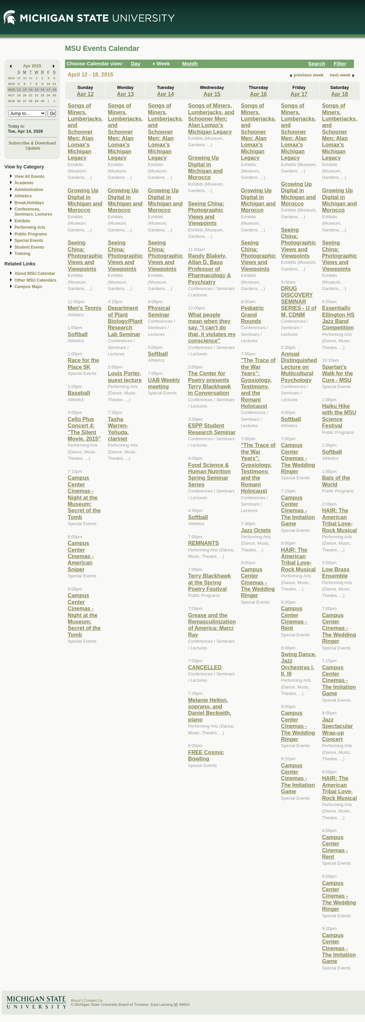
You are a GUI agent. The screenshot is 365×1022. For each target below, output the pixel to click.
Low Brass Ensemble (336, 572)
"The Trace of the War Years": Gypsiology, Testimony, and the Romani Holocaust (258, 383)
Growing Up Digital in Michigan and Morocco (85, 200)
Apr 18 (339, 94)
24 (48, 95)
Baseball (79, 393)
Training (22, 253)
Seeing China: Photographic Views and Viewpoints (85, 255)
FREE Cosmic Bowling (206, 755)
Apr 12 (85, 94)
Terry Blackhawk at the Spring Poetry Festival (209, 582)
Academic (24, 183)
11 (54, 84)
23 (42, 95)
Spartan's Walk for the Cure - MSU (337, 373)
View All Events (29, 176)
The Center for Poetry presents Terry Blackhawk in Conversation (209, 383)
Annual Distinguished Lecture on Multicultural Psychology (299, 367)
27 (25, 101)
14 (30, 89)
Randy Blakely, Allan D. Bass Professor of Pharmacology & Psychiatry (209, 269)
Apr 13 (125, 94)
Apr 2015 (32, 65)
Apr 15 (211, 94)
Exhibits (22, 221)
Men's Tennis (85, 308)
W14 (11, 78)
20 (25, 95)
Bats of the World (336, 481)
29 (19, 78)
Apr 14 (165, 94)
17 (48, 89)
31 (30, 78)
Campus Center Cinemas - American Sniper (81, 556)
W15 (11, 84)
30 (25, 78)
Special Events (28, 240)
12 (19, 89)
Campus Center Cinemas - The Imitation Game (298, 510)
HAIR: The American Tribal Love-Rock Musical (298, 559)
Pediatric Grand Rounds (252, 314)
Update (33, 148)
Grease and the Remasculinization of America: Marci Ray (212, 625)
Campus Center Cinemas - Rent (294, 618)
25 (54, 95)
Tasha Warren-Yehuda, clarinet (118, 429)
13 (25, 89)
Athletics (23, 196)
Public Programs (30, 234)
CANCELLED (205, 667)
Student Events (29, 247)
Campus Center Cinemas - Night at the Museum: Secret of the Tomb (84, 497)
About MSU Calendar (34, 273)
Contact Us (93, 1000)
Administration (28, 189)
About (76, 1000)
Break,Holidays (29, 202)
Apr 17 (299, 94)
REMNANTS (203, 543)
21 (30, 95)
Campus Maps (28, 286)
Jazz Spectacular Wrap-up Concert (337, 729)
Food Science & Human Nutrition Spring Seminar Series (209, 474)
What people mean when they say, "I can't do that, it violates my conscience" (212, 328)
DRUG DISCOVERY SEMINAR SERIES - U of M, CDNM (299, 301)
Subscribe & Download (32, 143)
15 (36, 89)
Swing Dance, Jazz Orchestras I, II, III (299, 664)
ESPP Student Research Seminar (212, 428)
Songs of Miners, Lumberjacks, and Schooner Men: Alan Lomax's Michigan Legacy (85, 131)
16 (42, 89)
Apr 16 (258, 94)
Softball (78, 334)
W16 (11, 89)
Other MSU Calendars (35, 280)
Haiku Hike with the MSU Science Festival (339, 415)
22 (36, 95)
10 (48, 84)
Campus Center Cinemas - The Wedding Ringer (258, 582)
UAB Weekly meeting (164, 383)
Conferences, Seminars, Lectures (33, 212)
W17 (11, 95)
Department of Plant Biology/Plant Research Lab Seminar (125, 321)
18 (54, 89)
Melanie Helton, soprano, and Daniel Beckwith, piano (209, 710)
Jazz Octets (256, 530)
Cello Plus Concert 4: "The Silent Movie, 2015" (84, 429)
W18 (11, 101)
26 (19, 101)
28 (30, 101)
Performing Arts (29, 227)
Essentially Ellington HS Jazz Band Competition (338, 317)
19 (19, 95)
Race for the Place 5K (83, 363)
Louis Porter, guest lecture (125, 376)
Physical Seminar (159, 311)
